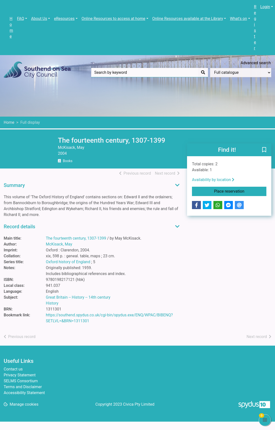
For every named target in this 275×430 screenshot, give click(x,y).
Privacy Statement (19, 375)
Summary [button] (14, 185)
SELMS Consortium (21, 381)
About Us (39, 18)
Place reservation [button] (240, 191)
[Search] (203, 72)
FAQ (20, 18)
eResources (64, 18)
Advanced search (256, 63)
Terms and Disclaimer (23, 386)
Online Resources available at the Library (187, 18)
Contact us (13, 369)
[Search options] (240, 72)
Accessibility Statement (24, 392)
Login (265, 6)
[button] (264, 150)
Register (255, 27)
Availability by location (213, 179)
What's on (238, 18)
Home (11, 27)
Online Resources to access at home (113, 18)
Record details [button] (19, 227)
